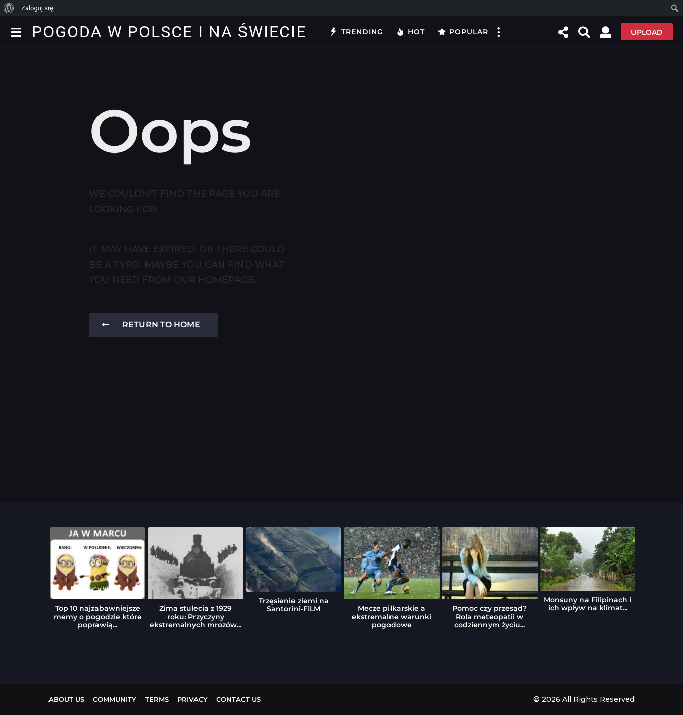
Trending (356, 32)
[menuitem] (9, 8)
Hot (410, 32)
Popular (463, 32)
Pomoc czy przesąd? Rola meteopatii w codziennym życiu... (489, 616)
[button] (16, 32)
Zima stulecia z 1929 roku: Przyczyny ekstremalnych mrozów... (195, 616)
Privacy (192, 699)
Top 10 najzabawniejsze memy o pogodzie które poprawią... (98, 616)
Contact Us (238, 699)
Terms (157, 699)
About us (66, 699)
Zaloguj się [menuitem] (37, 8)
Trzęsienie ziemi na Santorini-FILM (294, 605)
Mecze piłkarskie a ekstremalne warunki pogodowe (391, 616)
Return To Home (151, 324)
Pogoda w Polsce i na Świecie (169, 31)
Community (114, 699)
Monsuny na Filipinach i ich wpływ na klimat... (587, 603)
